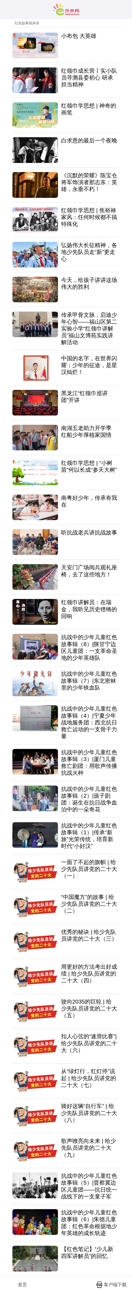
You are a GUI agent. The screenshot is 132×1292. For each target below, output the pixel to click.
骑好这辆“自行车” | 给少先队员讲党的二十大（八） (89, 1113)
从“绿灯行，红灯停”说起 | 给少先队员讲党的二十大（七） (88, 1078)
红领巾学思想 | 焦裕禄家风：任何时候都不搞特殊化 (89, 217)
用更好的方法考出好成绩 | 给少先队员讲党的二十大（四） (89, 974)
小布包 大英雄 (78, 36)
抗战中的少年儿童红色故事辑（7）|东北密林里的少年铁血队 (89, 681)
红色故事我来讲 (27, 23)
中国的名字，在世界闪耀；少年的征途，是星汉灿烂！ (89, 365)
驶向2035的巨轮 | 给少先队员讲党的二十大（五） (89, 1008)
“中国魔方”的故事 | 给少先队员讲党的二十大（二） (89, 904)
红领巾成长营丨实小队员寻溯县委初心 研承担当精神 (89, 78)
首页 (18, 1284)
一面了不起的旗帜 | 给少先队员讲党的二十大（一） (89, 869)
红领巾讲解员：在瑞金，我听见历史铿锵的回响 (89, 609)
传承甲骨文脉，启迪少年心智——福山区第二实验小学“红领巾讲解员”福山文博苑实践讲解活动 (89, 329)
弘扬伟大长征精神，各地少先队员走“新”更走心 (89, 252)
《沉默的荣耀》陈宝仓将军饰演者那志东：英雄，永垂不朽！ (89, 182)
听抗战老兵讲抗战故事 (89, 532)
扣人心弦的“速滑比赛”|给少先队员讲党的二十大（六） (89, 1043)
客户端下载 (111, 1284)
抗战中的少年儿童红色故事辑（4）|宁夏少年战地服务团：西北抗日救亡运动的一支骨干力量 (89, 722)
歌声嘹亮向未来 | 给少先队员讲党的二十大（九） (88, 1148)
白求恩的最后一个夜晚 (89, 140)
